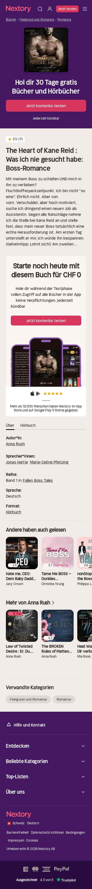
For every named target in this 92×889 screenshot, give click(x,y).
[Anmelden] (50, 9)
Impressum (16, 840)
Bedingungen (75, 832)
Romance (64, 20)
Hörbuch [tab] (28, 425)
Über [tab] (10, 425)
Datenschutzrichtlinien (47, 832)
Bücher (11, 20)
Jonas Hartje (17, 462)
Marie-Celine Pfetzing (49, 462)
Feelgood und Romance (37, 20)
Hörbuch (13, 511)
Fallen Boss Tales (38, 480)
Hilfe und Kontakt (26, 725)
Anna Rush (15, 443)
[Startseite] (20, 9)
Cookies (32, 840)
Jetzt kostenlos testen (46, 105)
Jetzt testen (67, 9)
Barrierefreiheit (18, 832)
